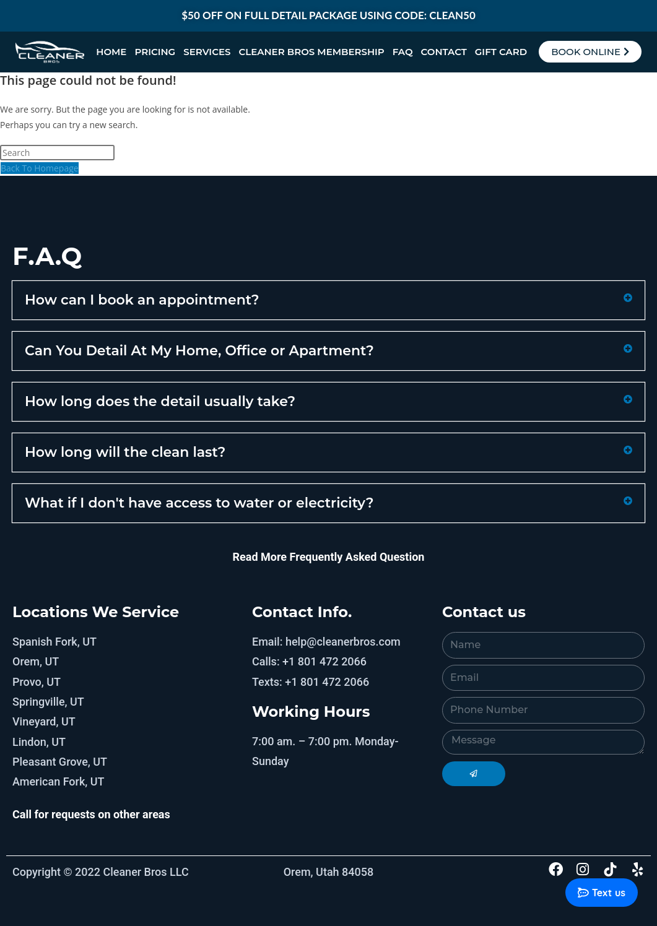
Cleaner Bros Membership (311, 52)
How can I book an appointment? (142, 300)
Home (111, 52)
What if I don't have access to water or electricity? (199, 503)
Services (206, 52)
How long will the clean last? (125, 452)
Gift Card (501, 52)
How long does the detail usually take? (160, 401)
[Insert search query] (57, 152)
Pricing (154, 52)
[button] (328, 300)
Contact (444, 52)
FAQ (403, 52)
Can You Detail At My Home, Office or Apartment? (199, 350)
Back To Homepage (40, 168)
